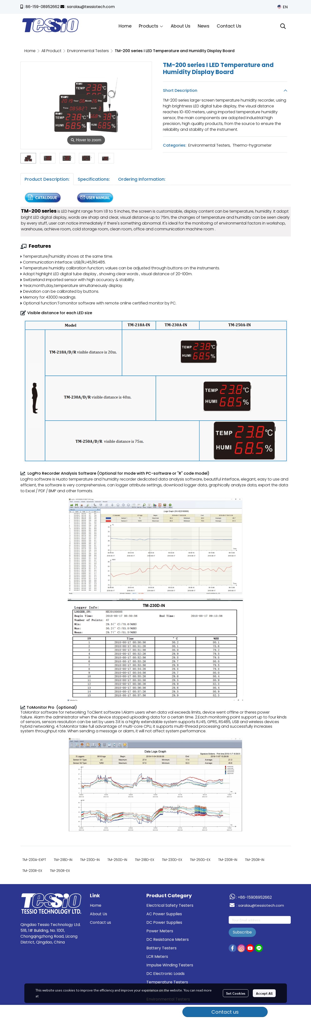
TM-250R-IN (254, 859)
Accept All (264, 993)
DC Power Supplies (164, 922)
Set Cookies (235, 993)
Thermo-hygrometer (252, 145)
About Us (98, 914)
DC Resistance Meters (167, 939)
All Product (51, 51)
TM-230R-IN (227, 859)
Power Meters (159, 931)
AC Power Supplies (164, 914)
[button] (282, 7)
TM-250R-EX (60, 870)
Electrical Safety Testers (169, 905)
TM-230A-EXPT (34, 859)
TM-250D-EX (200, 859)
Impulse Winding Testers (169, 965)
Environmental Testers (88, 51)
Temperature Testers (167, 982)
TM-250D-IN (117, 859)
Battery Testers (161, 948)
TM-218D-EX (144, 859)
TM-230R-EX (32, 870)
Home (30, 51)
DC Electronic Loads (165, 973)
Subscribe (242, 932)
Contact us (225, 1012)
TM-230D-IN (90, 859)
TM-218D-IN (63, 859)
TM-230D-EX (172, 859)
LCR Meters (157, 956)
